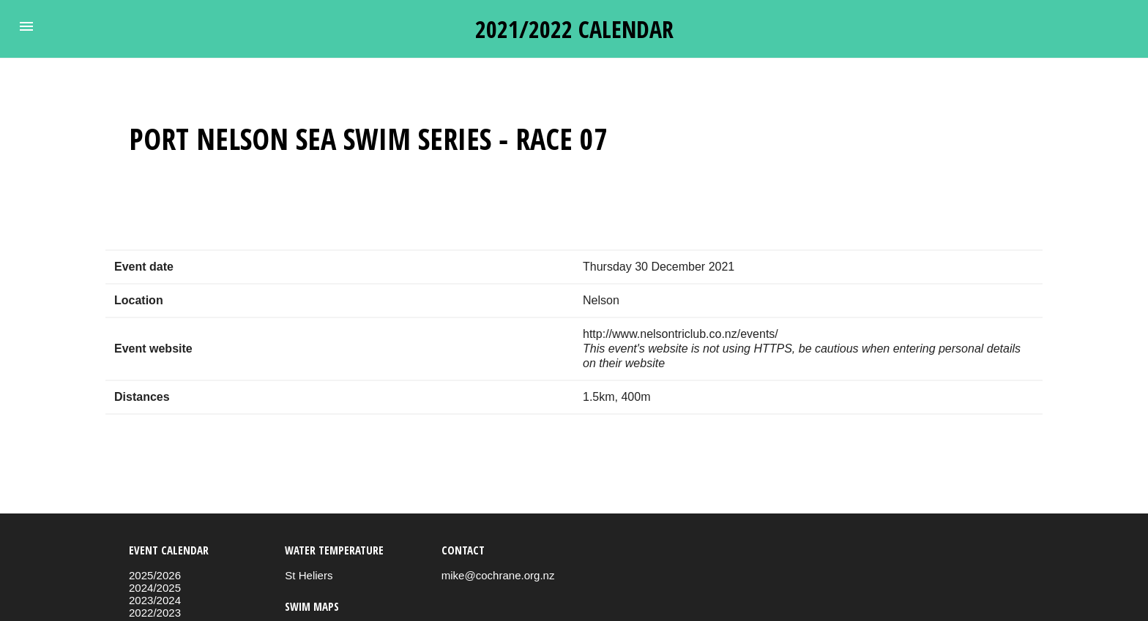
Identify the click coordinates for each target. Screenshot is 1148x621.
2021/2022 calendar (574, 29)
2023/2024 (155, 600)
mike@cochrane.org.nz (498, 575)
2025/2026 (155, 575)
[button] (26, 26)
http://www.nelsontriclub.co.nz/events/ (680, 334)
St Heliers (308, 575)
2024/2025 (155, 588)
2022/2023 (155, 612)
